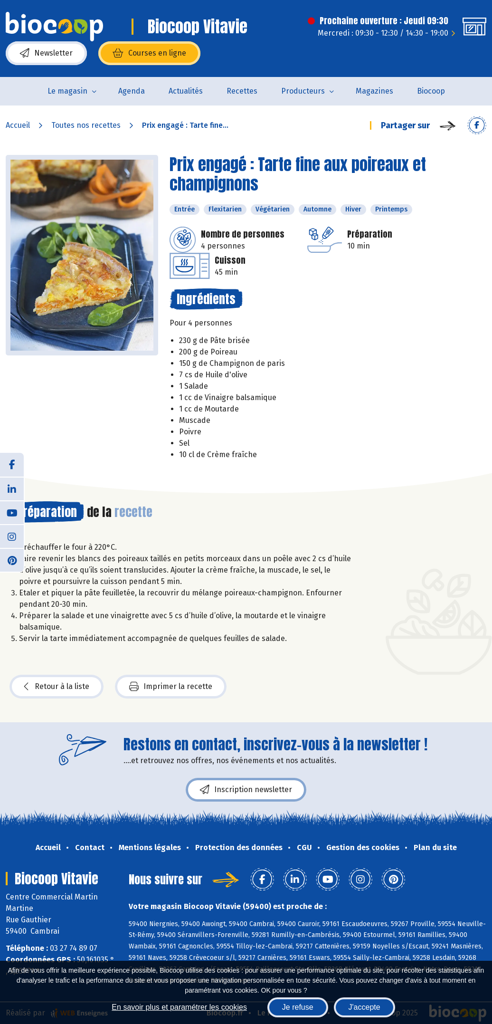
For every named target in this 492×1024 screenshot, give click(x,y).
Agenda (131, 91)
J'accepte (364, 1007)
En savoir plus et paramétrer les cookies (179, 1007)
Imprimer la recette (170, 686)
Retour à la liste (56, 686)
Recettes (242, 91)
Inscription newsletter (246, 789)
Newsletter (46, 53)
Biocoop (431, 91)
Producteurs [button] (303, 91)
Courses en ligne (149, 53)
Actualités (186, 91)
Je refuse (297, 1007)
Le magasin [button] (67, 91)
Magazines (374, 91)
